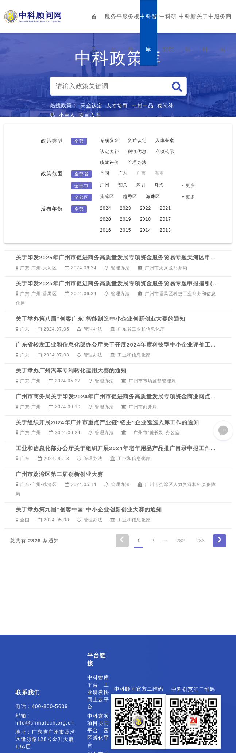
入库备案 (164, 140)
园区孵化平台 (98, 737)
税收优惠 (137, 151)
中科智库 (148, 32)
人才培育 (117, 105)
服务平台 (113, 32)
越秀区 (130, 196)
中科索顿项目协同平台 (98, 723)
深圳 (141, 185)
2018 (145, 219)
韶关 (123, 185)
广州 (104, 185)
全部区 (81, 197)
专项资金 (109, 140)
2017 (165, 219)
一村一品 (143, 105)
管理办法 (137, 162)
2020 (105, 219)
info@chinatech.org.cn (44, 723)
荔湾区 (107, 196)
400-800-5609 (50, 706)
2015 (125, 230)
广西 (141, 173)
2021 (165, 208)
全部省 (81, 174)
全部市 (81, 185)
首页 (94, 32)
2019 (125, 219)
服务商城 (223, 32)
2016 (105, 230)
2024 (105, 208)
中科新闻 (187, 32)
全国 (104, 173)
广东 (123, 173)
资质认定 (137, 140)
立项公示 (164, 151)
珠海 (159, 185)
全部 (79, 141)
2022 (145, 208)
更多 (190, 185)
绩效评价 (109, 162)
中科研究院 (168, 32)
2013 (165, 230)
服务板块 (131, 32)
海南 (159, 173)
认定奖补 (109, 151)
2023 (125, 208)
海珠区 (153, 196)
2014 (145, 230)
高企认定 (91, 105)
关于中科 (205, 32)
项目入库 (90, 115)
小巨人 (67, 115)
